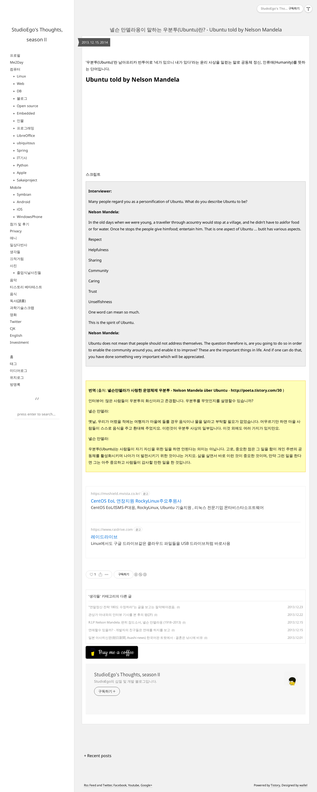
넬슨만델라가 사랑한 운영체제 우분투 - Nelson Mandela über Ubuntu (167, 390)
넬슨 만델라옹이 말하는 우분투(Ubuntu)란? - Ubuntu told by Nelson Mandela (196, 29)
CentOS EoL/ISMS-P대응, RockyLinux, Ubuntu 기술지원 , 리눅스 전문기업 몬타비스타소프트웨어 (177, 507)
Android (23, 201)
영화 (13, 314)
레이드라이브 (104, 537)
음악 (13, 280)
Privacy (16, 231)
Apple (21, 172)
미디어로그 (18, 370)
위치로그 (17, 377)
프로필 (15, 55)
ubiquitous (25, 143)
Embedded (25, 113)
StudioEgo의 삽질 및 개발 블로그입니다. (125, 681)
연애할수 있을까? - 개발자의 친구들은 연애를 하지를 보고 (129, 630)
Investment (19, 342)
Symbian (23, 194)
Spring (22, 150)
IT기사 (21, 157)
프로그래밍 (25, 128)
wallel (303, 785)
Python (22, 165)
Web (20, 83)
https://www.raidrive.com (112, 529)
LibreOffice (25, 135)
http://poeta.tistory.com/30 (256, 390)
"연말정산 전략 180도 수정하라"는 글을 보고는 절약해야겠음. (131, 607)
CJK (12, 328)
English (16, 335)
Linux (21, 76)
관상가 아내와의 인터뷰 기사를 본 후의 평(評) (120, 614)
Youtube (133, 785)
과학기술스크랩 (22, 307)
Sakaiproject (26, 180)
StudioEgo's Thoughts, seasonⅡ (127, 674)
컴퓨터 (15, 69)
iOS (19, 209)
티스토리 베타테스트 (26, 287)
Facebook (120, 785)
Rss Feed (90, 785)
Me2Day (16, 62)
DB (19, 91)
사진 (13, 265)
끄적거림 (17, 258)
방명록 (15, 384)
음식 (13, 293)
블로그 (21, 98)
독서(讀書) (18, 300)
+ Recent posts (97, 755)
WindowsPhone (29, 216)
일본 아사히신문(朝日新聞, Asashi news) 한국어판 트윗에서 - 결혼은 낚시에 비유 (145, 637)
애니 (13, 238)
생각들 (15, 251)
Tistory (275, 785)
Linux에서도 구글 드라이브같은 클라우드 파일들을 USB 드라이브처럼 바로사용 (160, 543)
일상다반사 (18, 244)
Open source (27, 105)
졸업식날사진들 (28, 272)
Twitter (16, 321)
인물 (20, 120)
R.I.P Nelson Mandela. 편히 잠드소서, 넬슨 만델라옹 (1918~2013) (134, 622)
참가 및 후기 (19, 224)
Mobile (15, 187)
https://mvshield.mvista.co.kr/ (115, 493)
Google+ (146, 785)
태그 (13, 363)
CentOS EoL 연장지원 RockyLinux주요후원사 (136, 501)
